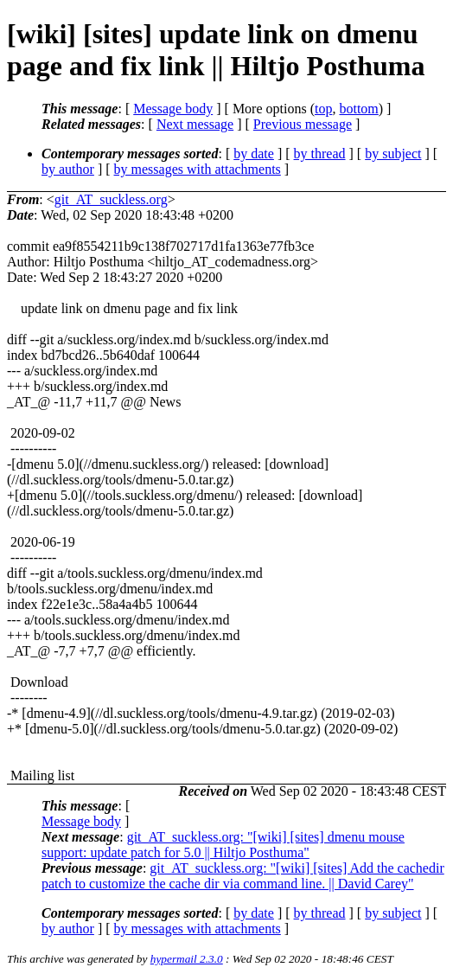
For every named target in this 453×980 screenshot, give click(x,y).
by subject (393, 153)
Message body (173, 108)
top (323, 108)
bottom (358, 108)
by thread (320, 153)
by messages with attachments (197, 169)
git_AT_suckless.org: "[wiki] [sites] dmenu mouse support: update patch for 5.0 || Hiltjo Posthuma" (223, 844)
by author (67, 169)
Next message (194, 124)
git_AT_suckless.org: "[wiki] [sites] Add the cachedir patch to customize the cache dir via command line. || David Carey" (242, 876)
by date (253, 153)
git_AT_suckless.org (111, 199)
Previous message (302, 124)
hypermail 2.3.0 (186, 958)
